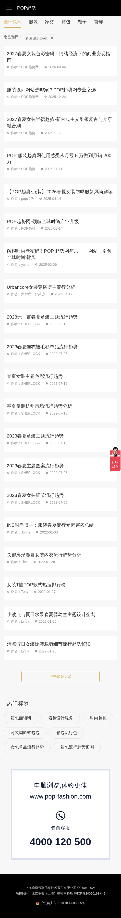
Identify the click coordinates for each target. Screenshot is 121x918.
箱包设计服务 (60, 718)
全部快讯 (12, 23)
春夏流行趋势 (39, 38)
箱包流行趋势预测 (77, 747)
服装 (33, 21)
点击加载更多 (60, 676)
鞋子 (82, 21)
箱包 (65, 21)
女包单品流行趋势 (27, 747)
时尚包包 (98, 718)
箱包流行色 (66, 732)
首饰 (98, 21)
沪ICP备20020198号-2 (89, 893)
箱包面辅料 (21, 718)
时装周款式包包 (25, 732)
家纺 (49, 21)
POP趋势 (26, 8)
